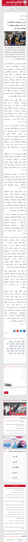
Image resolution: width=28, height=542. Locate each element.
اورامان (23, 323)
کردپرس (10, 316)
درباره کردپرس (23, 530)
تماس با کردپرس (23, 531)
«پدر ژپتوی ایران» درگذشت (20, 404)
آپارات (14, 439)
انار (6, 321)
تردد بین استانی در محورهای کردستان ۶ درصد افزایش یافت (14, 480)
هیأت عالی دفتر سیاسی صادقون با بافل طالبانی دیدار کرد (15, 490)
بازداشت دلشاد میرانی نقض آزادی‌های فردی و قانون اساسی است (13, 474)
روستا (7, 325)
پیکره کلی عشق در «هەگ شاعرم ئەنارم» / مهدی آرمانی (15, 482)
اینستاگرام (14, 444)
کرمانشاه (12, 9)
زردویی (14, 321)
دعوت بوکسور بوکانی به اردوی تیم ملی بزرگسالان (16, 487)
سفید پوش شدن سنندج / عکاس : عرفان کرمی (16, 409)
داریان (15, 325)
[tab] (14, 463)
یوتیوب (14, 433)
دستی (11, 325)
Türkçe (5, 5)
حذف (19, 325)
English (13, 5)
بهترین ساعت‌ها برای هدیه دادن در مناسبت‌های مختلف (15, 406)
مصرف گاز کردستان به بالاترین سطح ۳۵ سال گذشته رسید (14, 485)
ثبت (12, 323)
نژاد (23, 321)
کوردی (9, 5)
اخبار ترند (14, 519)
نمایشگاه (19, 321)
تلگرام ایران (13, 449)
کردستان (5, 316)
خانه (25, 528)
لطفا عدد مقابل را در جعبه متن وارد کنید (17, 362)
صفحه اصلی (23, 9)
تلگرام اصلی (13, 455)
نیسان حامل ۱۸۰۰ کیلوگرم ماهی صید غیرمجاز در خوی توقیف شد (13, 498)
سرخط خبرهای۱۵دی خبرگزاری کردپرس (18, 469)
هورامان (22, 328)
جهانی (23, 325)
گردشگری (17, 318)
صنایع (19, 316)
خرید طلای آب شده (8, 517)
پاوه (19, 323)
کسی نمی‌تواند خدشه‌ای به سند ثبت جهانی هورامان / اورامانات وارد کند (15, 25)
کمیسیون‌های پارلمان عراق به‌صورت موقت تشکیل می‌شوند (14, 471)
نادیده (5, 318)
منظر (9, 318)
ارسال (4, 367)
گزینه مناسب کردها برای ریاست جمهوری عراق (16, 496)
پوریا (16, 323)
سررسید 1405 (20, 517)
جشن (8, 323)
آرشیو (24, 533)
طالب (15, 316)
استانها (17, 9)
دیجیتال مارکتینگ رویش (20, 514)
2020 (23, 316)
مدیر (13, 318)
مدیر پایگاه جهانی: (22, 19)
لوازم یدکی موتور (8, 514)
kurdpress (14, 2)
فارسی (18, 5)
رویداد (10, 321)
